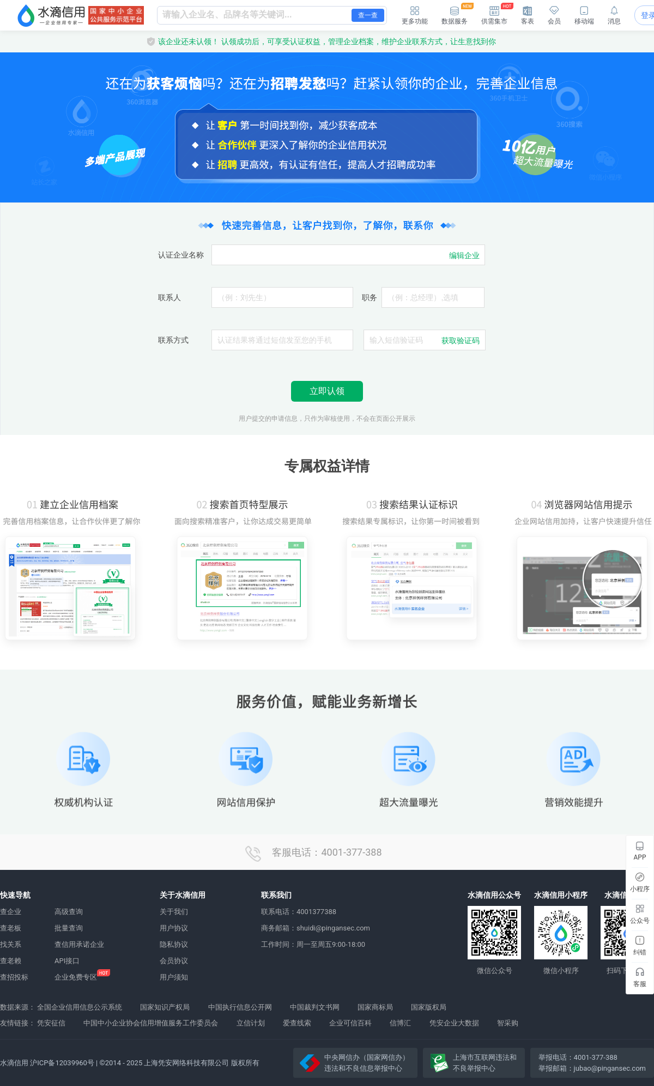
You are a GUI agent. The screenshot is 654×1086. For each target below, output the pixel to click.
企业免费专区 (76, 977)
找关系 (10, 944)
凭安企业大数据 (454, 1023)
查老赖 (10, 961)
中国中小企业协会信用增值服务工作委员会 (150, 1023)
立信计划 (251, 1023)
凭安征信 (51, 1023)
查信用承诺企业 (79, 944)
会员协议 (174, 961)
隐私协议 (174, 944)
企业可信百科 (350, 1023)
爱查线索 (297, 1023)
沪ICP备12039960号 (62, 1063)
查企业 (10, 912)
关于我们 (174, 912)
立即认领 (327, 391)
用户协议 (174, 928)
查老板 (10, 928)
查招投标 (14, 977)
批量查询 (69, 928)
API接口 (67, 961)
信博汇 (400, 1023)
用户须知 (174, 977)
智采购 (507, 1023)
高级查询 (69, 912)
